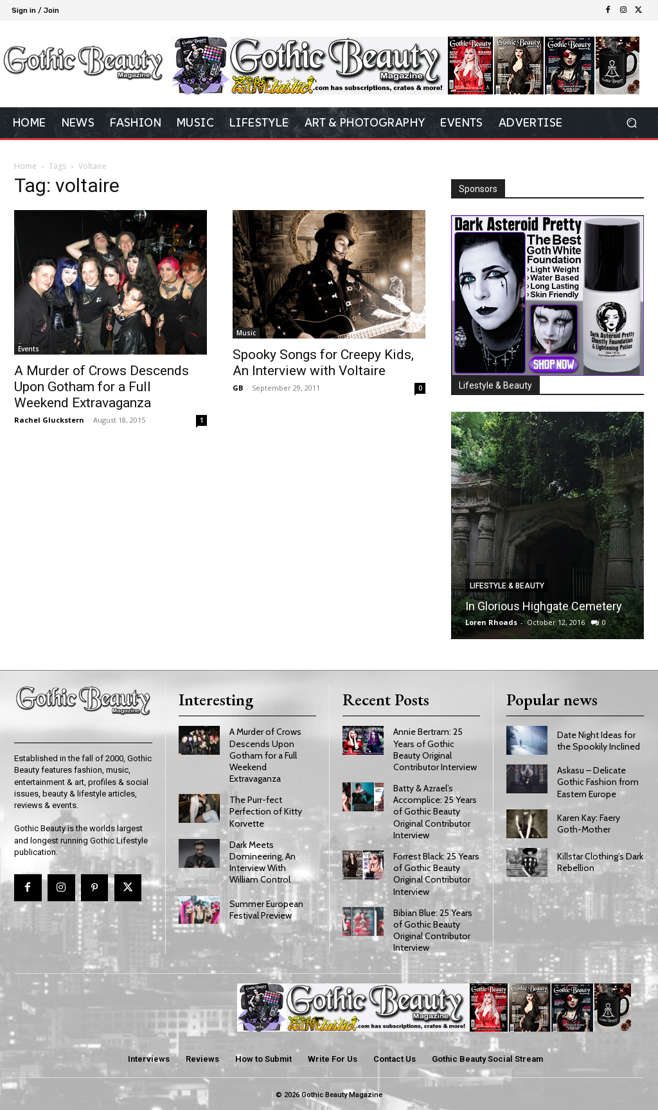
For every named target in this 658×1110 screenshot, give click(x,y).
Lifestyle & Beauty (507, 585)
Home (25, 166)
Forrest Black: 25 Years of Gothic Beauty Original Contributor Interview (436, 871)
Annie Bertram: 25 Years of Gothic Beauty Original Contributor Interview (435, 747)
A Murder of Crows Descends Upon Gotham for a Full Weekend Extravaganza (101, 386)
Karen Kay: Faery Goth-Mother (588, 821)
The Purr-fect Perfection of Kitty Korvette (265, 809)
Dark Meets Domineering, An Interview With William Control (262, 859)
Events (28, 348)
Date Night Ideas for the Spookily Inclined (598, 738)
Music (246, 332)
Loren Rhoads (491, 622)
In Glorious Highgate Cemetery (543, 606)
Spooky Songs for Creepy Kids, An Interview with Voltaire (323, 362)
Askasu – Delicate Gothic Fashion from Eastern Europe (598, 779)
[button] (631, 123)
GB (238, 387)
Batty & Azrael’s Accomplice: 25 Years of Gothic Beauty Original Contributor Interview (435, 809)
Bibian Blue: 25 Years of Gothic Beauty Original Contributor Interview (432, 927)
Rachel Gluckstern (49, 420)
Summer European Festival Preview (266, 907)
